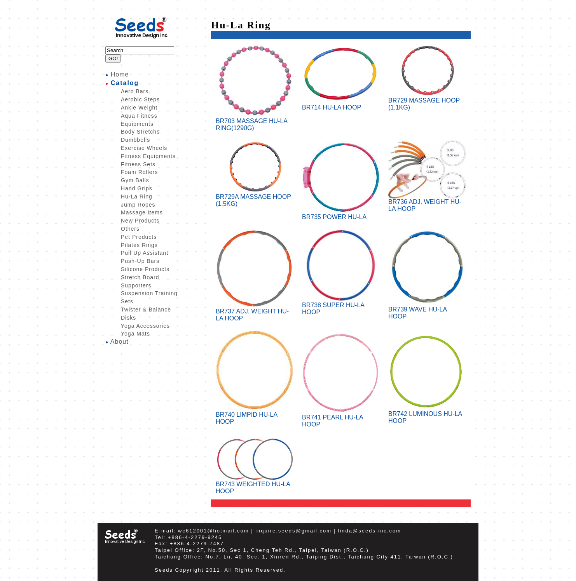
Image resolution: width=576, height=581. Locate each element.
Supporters (136, 285)
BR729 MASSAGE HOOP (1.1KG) (427, 101)
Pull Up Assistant (144, 253)
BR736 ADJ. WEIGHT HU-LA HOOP (427, 202)
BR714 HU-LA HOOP (341, 105)
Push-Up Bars (140, 261)
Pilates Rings (139, 245)
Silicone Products (145, 269)
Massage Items (142, 212)
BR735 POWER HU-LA (341, 214)
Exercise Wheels (144, 148)
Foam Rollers (139, 172)
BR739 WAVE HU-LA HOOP (427, 310)
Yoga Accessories (145, 326)
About (119, 341)
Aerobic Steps (140, 99)
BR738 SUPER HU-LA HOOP (341, 305)
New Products (140, 220)
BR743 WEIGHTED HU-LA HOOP (254, 484)
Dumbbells (135, 140)
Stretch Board (140, 277)
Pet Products (139, 237)
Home (120, 74)
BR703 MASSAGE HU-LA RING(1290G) (254, 121)
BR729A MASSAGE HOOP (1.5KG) (254, 197)
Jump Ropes (138, 205)
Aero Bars (134, 91)
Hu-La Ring (136, 196)
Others (130, 229)
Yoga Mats (135, 334)
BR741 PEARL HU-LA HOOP (341, 418)
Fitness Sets (138, 164)
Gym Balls (135, 180)
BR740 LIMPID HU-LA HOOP (254, 415)
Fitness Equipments (148, 156)
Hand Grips (136, 188)
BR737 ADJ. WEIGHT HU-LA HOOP (254, 312)
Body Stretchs (140, 132)
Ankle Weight (139, 107)
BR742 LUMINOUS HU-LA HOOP (427, 414)
